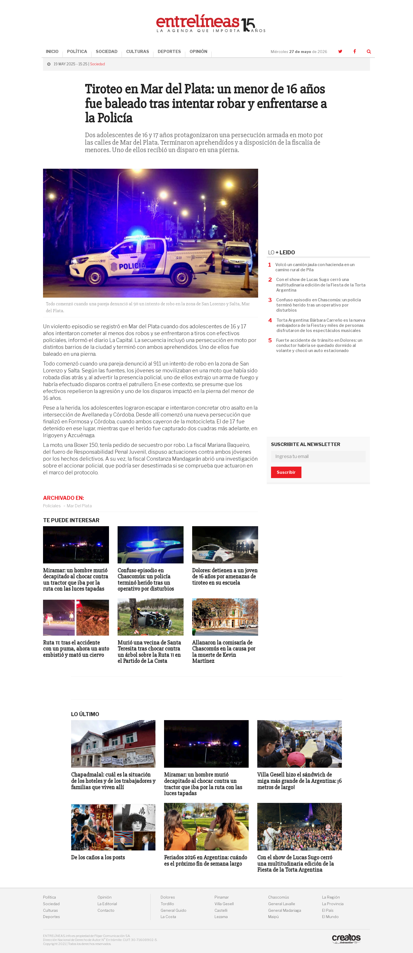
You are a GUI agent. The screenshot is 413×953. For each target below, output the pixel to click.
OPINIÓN (198, 51)
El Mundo (330, 917)
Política (49, 897)
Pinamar (222, 897)
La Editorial (107, 904)
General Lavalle (281, 904)
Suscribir (286, 472)
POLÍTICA (77, 51)
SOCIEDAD (107, 51)
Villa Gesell (224, 904)
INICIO (52, 51)
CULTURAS (137, 51)
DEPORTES (169, 51)
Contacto (106, 910)
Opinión (105, 897)
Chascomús (278, 897)
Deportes (51, 917)
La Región (331, 897)
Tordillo (167, 904)
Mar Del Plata (79, 505)
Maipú (273, 917)
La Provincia (333, 904)
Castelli (221, 910)
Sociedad (97, 64)
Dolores (168, 897)
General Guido (173, 910)
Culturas (50, 910)
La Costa (168, 917)
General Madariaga (284, 910)
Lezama (221, 917)
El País (328, 910)
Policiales (52, 505)
